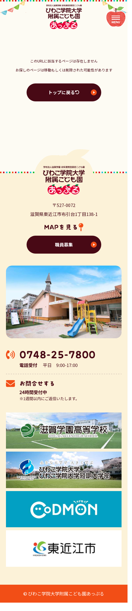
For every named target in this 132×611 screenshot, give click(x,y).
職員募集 (64, 244)
